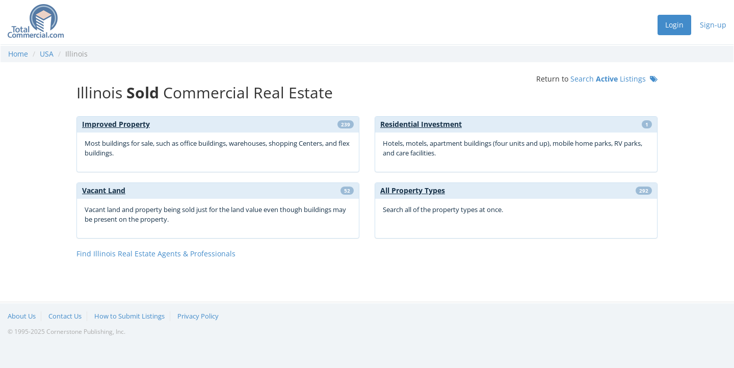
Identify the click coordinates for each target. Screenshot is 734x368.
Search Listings (614, 79)
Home (18, 54)
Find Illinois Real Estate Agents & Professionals (155, 253)
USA (47, 54)
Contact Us (65, 316)
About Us (22, 316)
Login (674, 25)
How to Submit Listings (129, 316)
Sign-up (713, 25)
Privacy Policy (198, 316)
